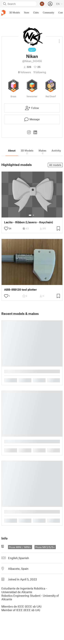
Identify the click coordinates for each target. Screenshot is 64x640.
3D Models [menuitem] (14, 12)
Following (40, 72)
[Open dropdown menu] (59, 39)
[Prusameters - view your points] (42, 4)
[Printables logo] (3, 13)
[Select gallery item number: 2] (33, 215)
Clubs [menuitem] (36, 12)
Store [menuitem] (26, 12)
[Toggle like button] (6, 228)
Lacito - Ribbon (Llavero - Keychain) (28, 222)
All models (55, 164)
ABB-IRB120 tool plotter (20, 289)
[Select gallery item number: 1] (30, 215)
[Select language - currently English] (59, 3)
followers (24, 72)
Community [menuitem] (48, 12)
